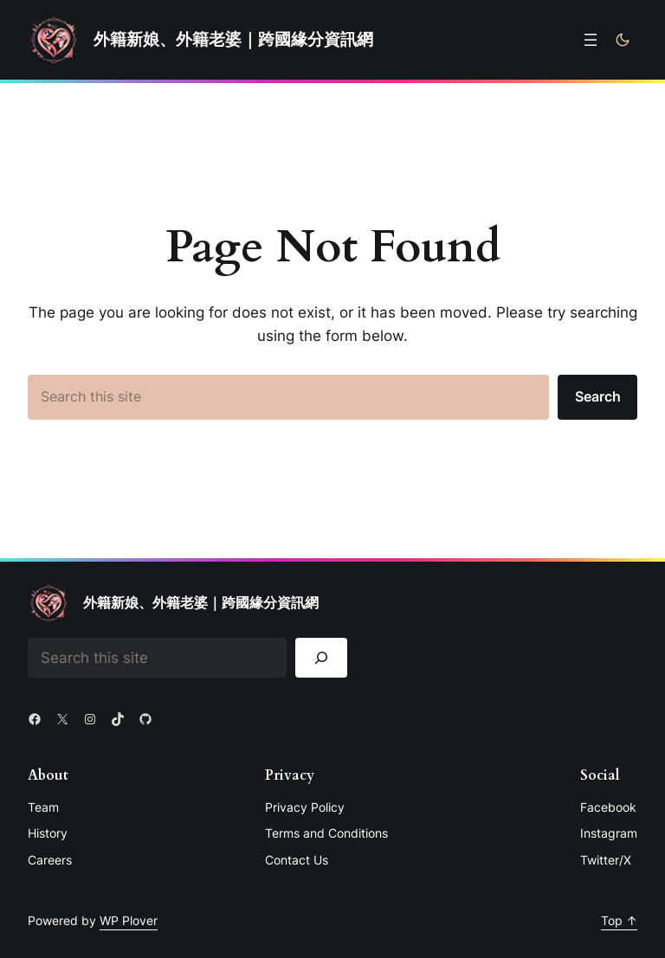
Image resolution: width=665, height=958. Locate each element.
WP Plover (129, 920)
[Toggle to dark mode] (622, 40)
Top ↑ (619, 920)
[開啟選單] (590, 39)
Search (598, 396)
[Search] (321, 658)
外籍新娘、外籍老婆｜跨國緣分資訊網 (233, 39)
